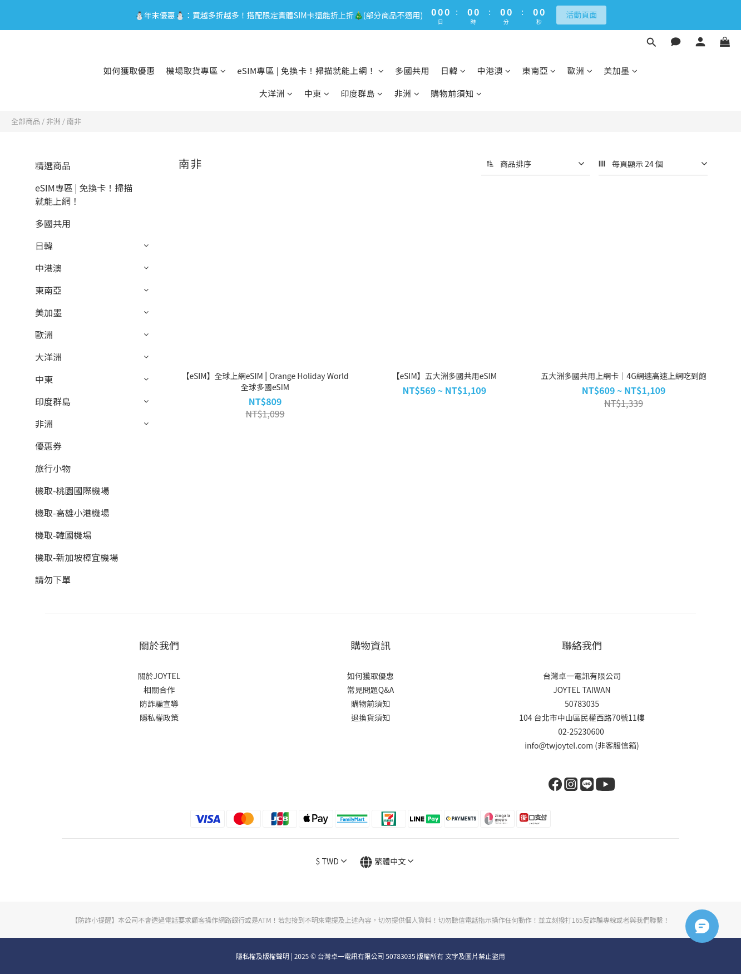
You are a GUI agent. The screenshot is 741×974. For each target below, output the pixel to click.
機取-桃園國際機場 (72, 490)
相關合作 (159, 689)
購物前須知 (456, 93)
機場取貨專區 (196, 70)
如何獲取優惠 (129, 70)
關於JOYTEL (159, 675)
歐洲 (580, 70)
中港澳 (494, 70)
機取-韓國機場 (63, 535)
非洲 (407, 93)
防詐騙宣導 (159, 703)
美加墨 (621, 70)
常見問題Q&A (370, 689)
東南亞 (539, 70)
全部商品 (25, 121)
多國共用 (412, 70)
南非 (74, 121)
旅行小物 (53, 468)
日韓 (453, 70)
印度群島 (361, 93)
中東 (317, 93)
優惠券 (48, 445)
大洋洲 (276, 93)
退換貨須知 (370, 717)
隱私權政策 (159, 717)
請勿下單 (53, 579)
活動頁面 (581, 14)
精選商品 (53, 165)
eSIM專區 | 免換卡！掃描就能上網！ (310, 70)
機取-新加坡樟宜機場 (76, 557)
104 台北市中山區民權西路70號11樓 (582, 717)
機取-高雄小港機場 (72, 512)
